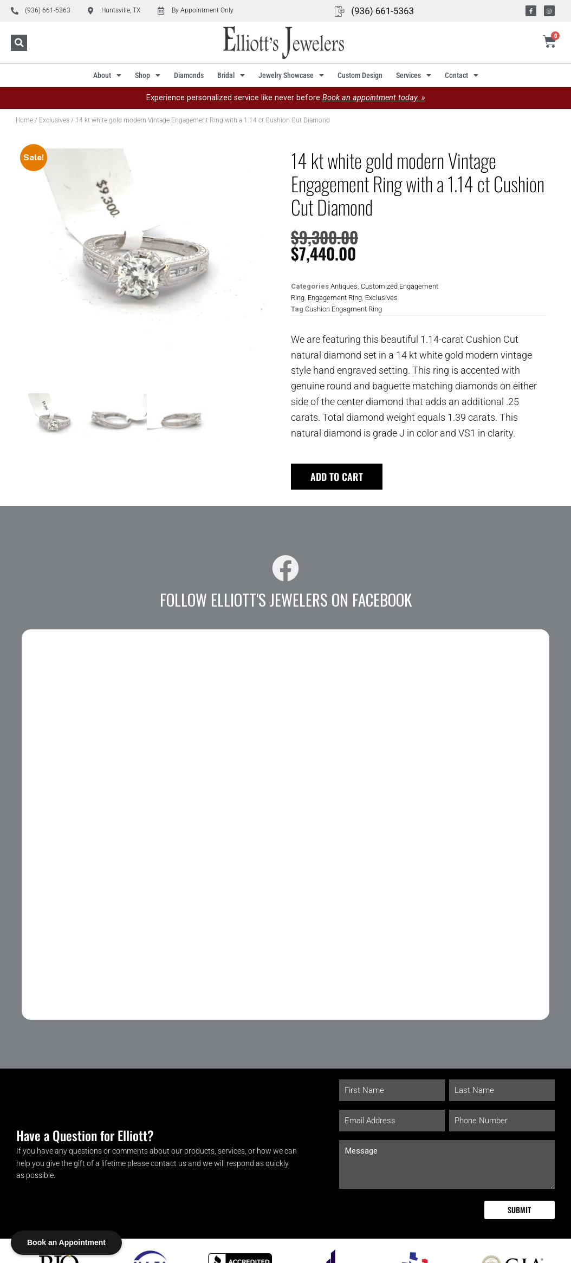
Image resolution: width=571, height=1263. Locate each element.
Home (24, 120)
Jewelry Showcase (291, 75)
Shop (147, 75)
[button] (19, 43)
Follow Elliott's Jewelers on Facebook (286, 599)
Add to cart (336, 477)
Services (413, 75)
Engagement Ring (335, 298)
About (107, 75)
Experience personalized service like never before (285, 97)
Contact (461, 75)
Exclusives (54, 120)
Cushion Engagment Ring (343, 309)
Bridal (231, 75)
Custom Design (360, 75)
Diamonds (189, 75)
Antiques (344, 286)
